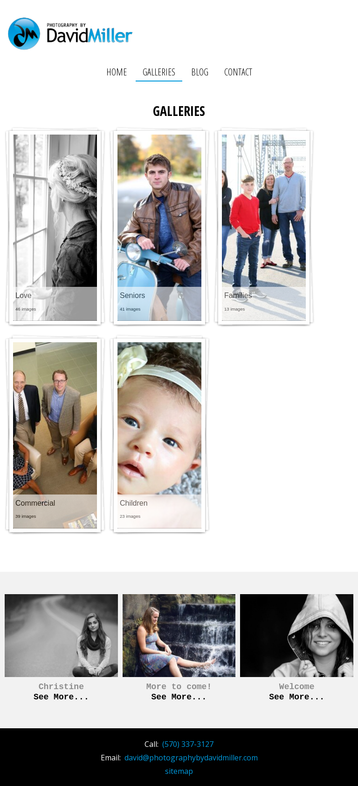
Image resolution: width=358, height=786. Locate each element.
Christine (61, 686)
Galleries (159, 72)
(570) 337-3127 (187, 744)
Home (116, 72)
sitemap (179, 771)
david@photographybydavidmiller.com (191, 757)
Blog (199, 72)
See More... (61, 697)
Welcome (297, 686)
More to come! (179, 686)
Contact (238, 72)
